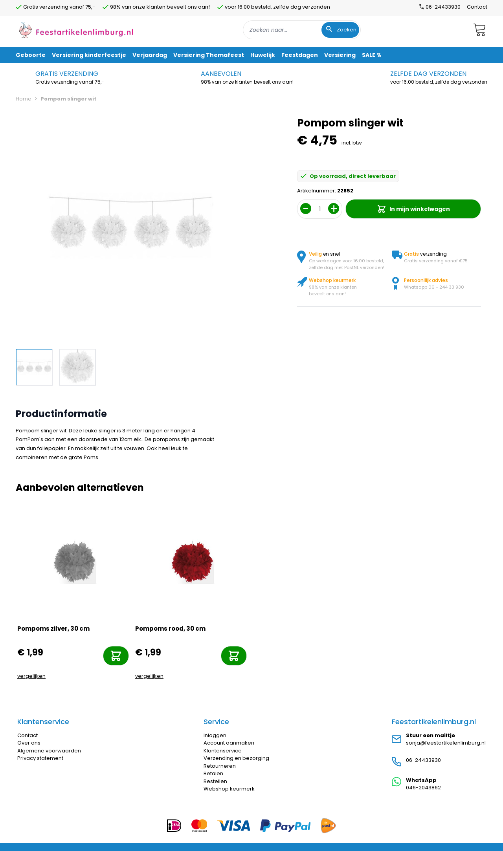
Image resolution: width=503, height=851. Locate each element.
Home (23, 98)
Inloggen (215, 735)
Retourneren (220, 766)
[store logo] (76, 29)
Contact (477, 7)
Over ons (28, 743)
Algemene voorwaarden (49, 750)
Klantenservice (223, 750)
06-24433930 (423, 760)
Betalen (213, 773)
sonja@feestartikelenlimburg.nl (446, 743)
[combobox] (302, 29)
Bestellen (215, 781)
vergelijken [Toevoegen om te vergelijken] (31, 676)
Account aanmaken (229, 743)
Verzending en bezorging (236, 758)
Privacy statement (40, 758)
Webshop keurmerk (229, 788)
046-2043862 (423, 787)
